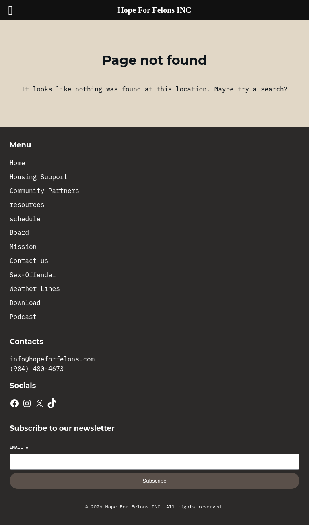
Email (19, 447)
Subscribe (154, 481)
